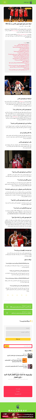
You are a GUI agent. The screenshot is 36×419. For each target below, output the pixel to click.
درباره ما (18, 391)
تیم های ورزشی (28, 8)
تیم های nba (21, 101)
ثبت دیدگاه (18, 339)
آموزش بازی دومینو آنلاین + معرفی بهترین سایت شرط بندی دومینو (13, 360)
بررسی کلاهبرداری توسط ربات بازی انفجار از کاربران (17, 355)
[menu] (5, 2)
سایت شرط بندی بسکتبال (22, 34)
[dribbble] (16, 410)
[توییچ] (26, 410)
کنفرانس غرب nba (15, 30)
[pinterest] (19, 410)
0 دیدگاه (21, 26)
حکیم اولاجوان (15, 116)
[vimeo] (23, 410)
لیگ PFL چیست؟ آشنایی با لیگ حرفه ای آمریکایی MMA (20, 307)
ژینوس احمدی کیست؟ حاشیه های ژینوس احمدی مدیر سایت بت (16, 367)
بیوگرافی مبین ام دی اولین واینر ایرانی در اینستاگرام (21, 313)
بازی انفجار (26, 2)
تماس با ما (18, 389)
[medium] (11, 410)
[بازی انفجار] (31, 2)
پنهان (25, 42)
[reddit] (21, 410)
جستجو (7, 346)
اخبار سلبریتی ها (18, 394)
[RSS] (9, 410)
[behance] (14, 410)
